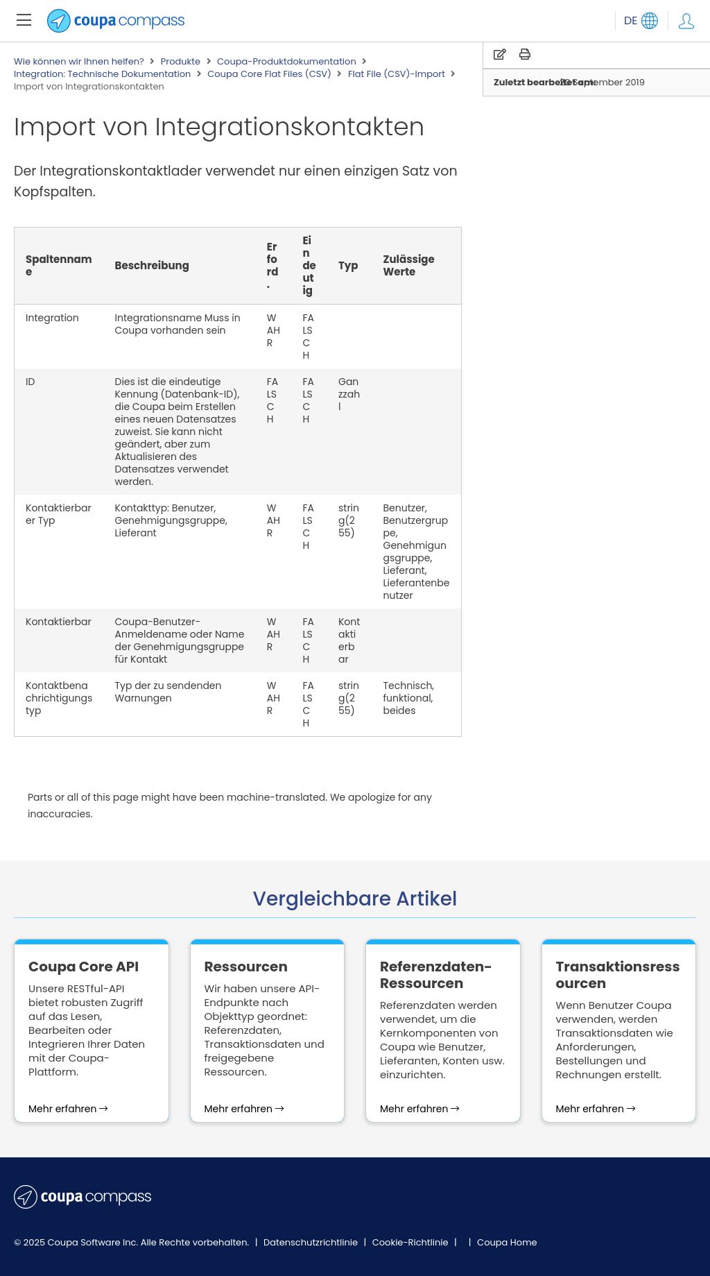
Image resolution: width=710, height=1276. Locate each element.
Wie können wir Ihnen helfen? (79, 62)
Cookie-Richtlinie (411, 1242)
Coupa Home (507, 1242)
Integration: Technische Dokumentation (102, 74)
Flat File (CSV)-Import (396, 74)
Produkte (180, 62)
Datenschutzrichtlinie (312, 1242)
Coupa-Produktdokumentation (286, 62)
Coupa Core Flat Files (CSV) (269, 74)
